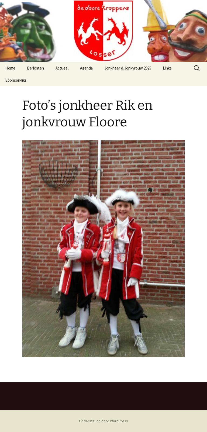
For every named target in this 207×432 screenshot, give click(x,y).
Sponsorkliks (16, 80)
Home (10, 68)
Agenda (86, 68)
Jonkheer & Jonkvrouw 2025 (127, 68)
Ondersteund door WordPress (103, 421)
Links (167, 68)
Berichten (35, 68)
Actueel (62, 68)
